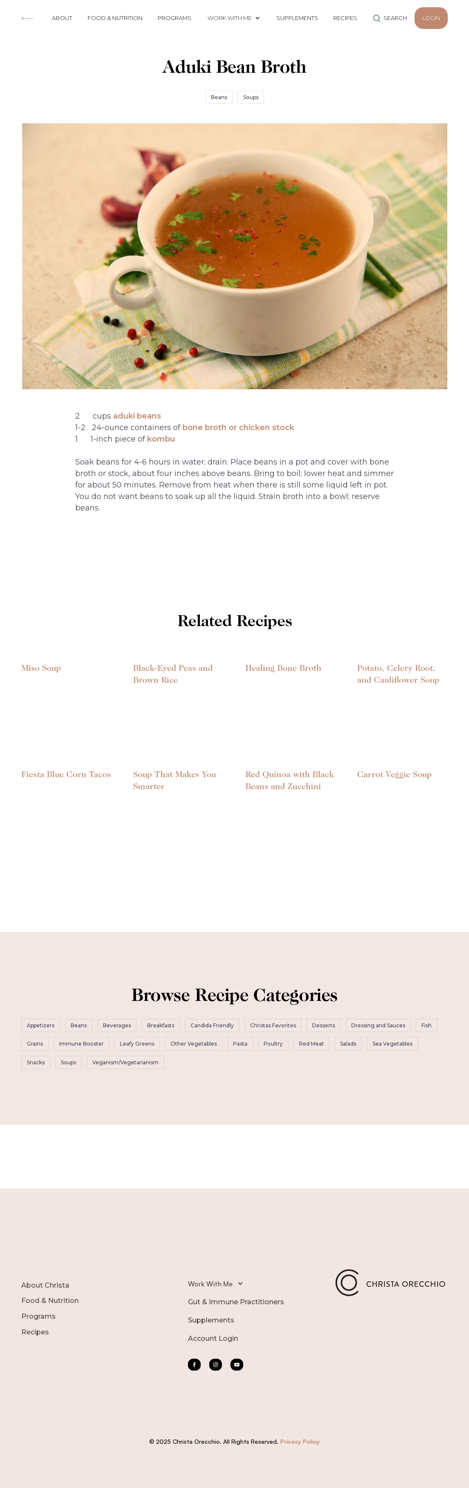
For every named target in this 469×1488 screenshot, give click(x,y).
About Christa (45, 1285)
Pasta (240, 1043)
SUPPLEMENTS (297, 17)
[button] (234, 18)
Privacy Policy (300, 1441)
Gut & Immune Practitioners (236, 1302)
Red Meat (311, 1043)
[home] (27, 18)
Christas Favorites (273, 1025)
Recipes (35, 1332)
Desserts (323, 1025)
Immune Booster (81, 1043)
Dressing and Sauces (378, 1025)
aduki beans (137, 416)
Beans (219, 97)
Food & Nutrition (50, 1301)
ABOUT (62, 17)
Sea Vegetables (392, 1043)
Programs (38, 1316)
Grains (35, 1043)
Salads (348, 1043)
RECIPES (345, 17)
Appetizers (40, 1025)
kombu (161, 439)
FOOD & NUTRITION (115, 17)
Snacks (36, 1062)
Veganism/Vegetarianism (125, 1062)
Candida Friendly (212, 1025)
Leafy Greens (137, 1043)
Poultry (273, 1043)
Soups (251, 97)
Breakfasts (160, 1025)
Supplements (211, 1320)
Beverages (117, 1025)
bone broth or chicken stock (238, 427)
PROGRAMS (174, 17)
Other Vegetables (194, 1043)
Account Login (213, 1338)
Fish (426, 1025)
